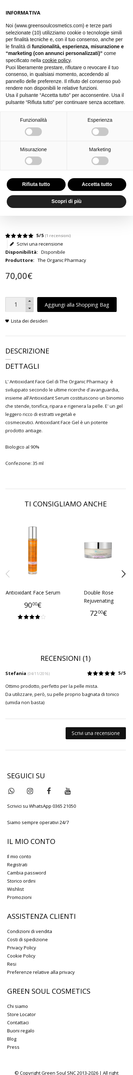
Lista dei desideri (29, 321)
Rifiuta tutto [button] (36, 184)
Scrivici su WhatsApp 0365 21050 (41, 806)
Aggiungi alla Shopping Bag (77, 304)
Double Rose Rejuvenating (98, 596)
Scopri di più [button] (66, 201)
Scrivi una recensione (36, 244)
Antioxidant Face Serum (33, 592)
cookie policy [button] (57, 60)
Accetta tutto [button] (97, 184)
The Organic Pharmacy (62, 260)
